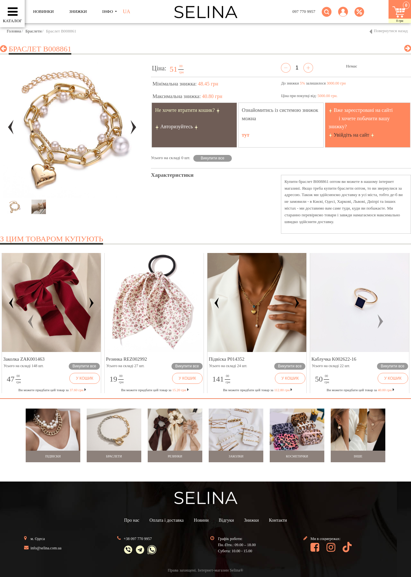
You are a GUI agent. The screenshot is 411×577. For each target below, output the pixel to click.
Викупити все (212, 158)
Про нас (132, 520)
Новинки (43, 11)
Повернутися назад (391, 30)
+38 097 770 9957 (138, 538)
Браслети (33, 31)
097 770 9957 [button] (304, 11)
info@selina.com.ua (46, 548)
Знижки (251, 520)
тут (245, 135)
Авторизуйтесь (176, 126)
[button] (343, 15)
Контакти (278, 520)
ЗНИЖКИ (78, 11)
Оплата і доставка (167, 520)
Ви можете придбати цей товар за (154, 390)
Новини (201, 520)
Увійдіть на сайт (351, 135)
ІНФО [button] (108, 11)
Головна (14, 31)
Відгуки (226, 520)
